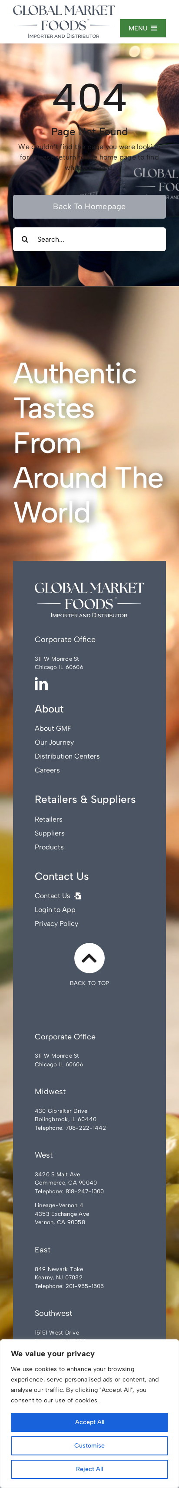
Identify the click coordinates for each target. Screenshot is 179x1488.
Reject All (89, 1469)
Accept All (89, 1422)
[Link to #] (89, 958)
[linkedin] (41, 683)
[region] (89, 1413)
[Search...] (89, 239)
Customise (89, 1445)
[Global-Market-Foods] (64, 8)
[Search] (25, 239)
